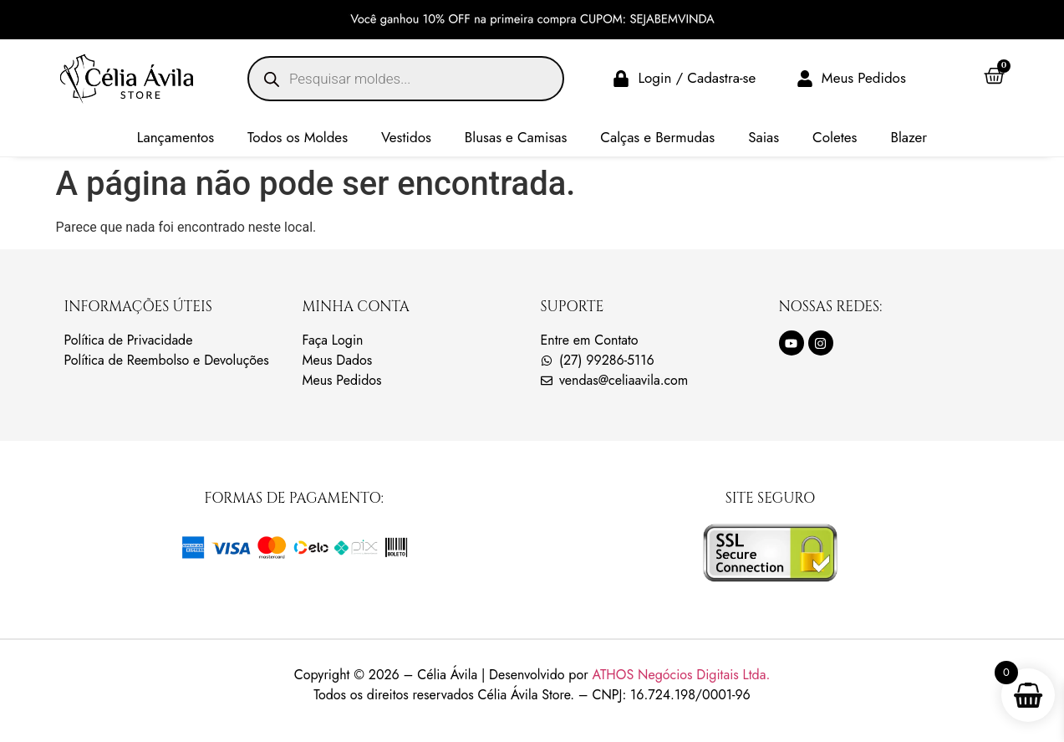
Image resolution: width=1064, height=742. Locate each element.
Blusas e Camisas (516, 137)
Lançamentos (175, 137)
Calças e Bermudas (657, 137)
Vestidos (406, 137)
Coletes (834, 137)
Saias (763, 137)
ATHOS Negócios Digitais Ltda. (681, 674)
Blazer (908, 137)
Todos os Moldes (297, 137)
